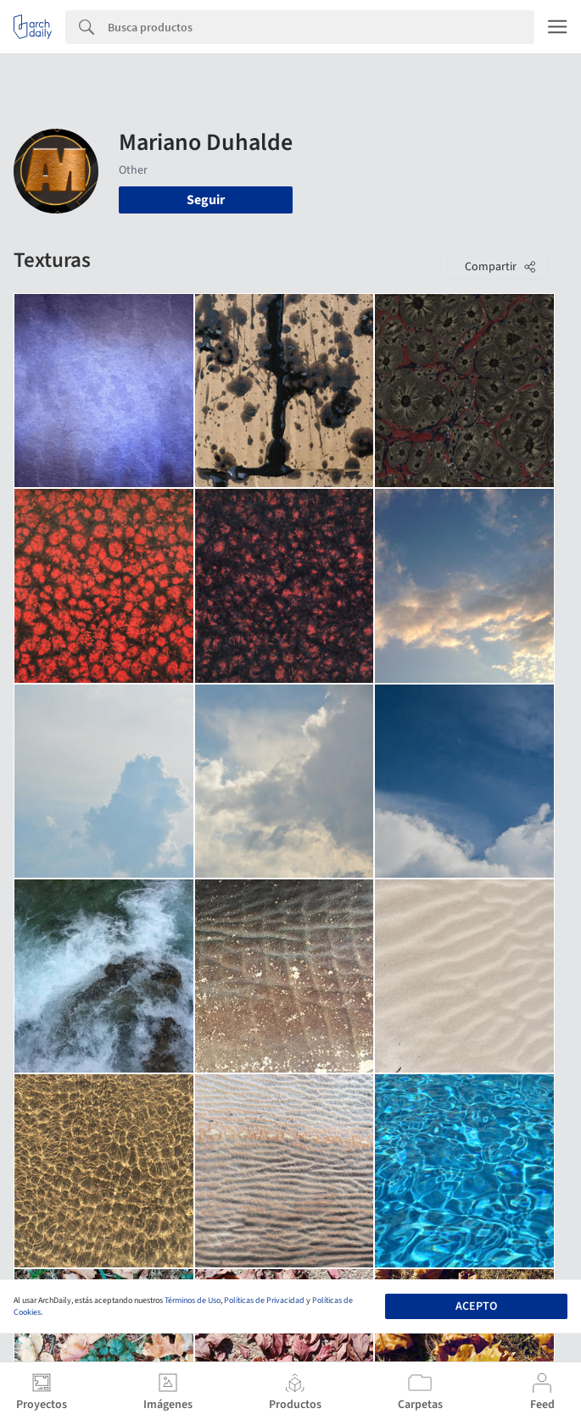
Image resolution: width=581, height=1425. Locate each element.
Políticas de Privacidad (264, 1300)
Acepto (476, 1306)
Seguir (206, 200)
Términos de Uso (193, 1300)
